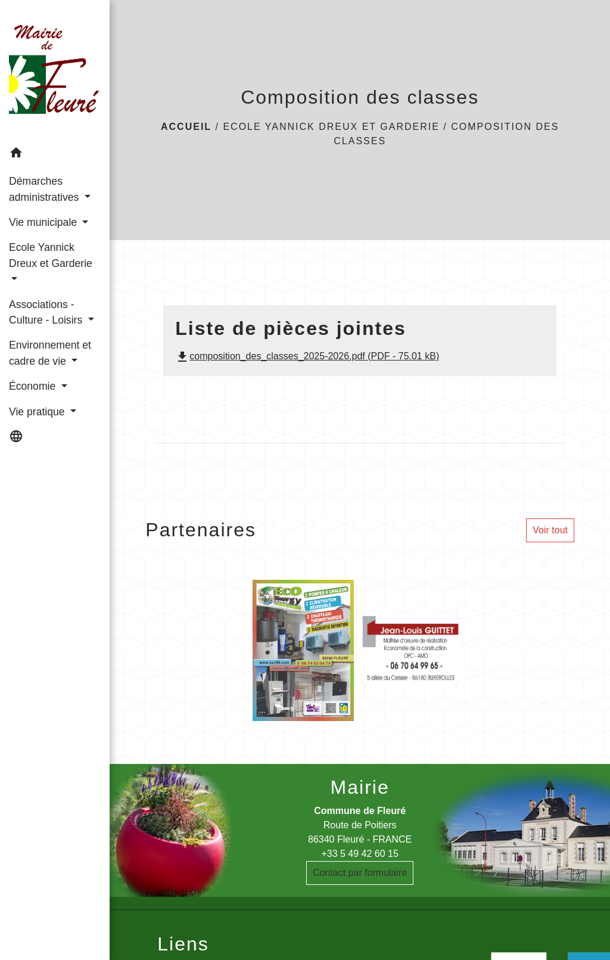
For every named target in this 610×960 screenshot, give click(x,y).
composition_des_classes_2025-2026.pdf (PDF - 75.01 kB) (307, 356)
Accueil (186, 127)
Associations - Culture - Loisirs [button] (47, 312)
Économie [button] (33, 386)
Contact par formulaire (360, 873)
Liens (183, 944)
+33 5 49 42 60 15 (359, 854)
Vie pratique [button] (38, 412)
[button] (55, 155)
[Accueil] (55, 70)
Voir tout (550, 530)
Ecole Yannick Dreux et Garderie (331, 127)
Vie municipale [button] (44, 222)
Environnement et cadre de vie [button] (50, 352)
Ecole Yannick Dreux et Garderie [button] (50, 255)
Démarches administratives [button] (45, 189)
